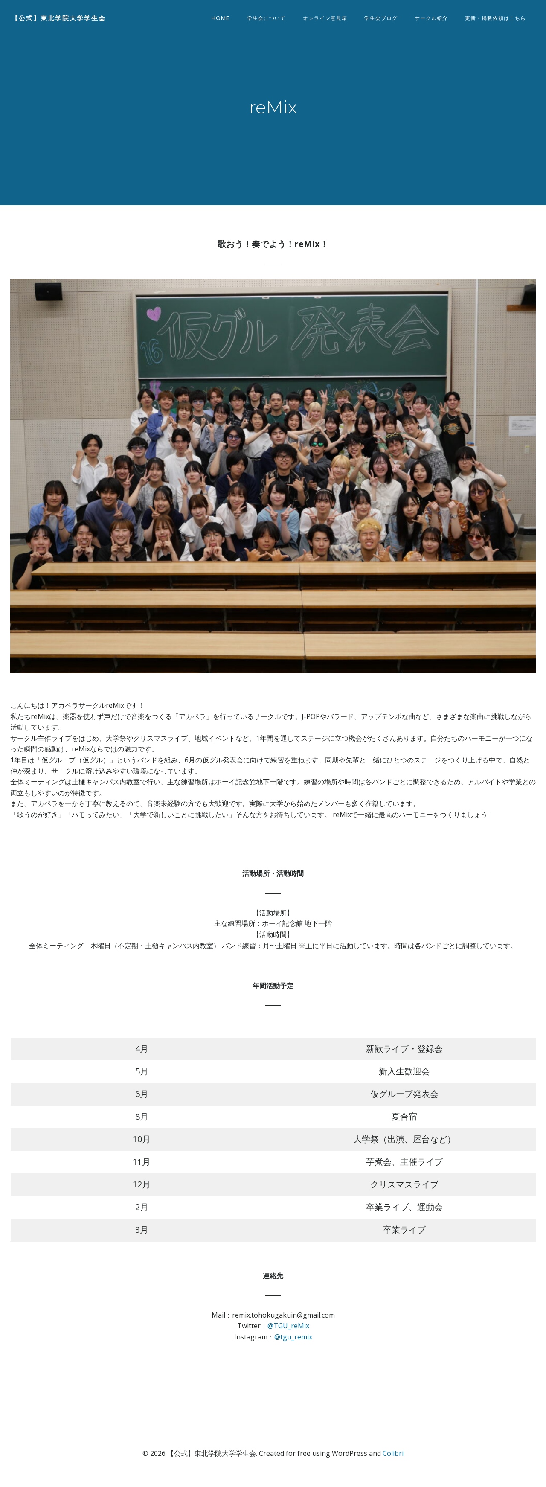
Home (222, 19)
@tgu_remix (293, 1345)
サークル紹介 (432, 19)
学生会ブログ (382, 19)
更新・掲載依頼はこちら (496, 19)
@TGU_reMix (288, 1334)
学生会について (267, 19)
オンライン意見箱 (326, 19)
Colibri (393, 1461)
